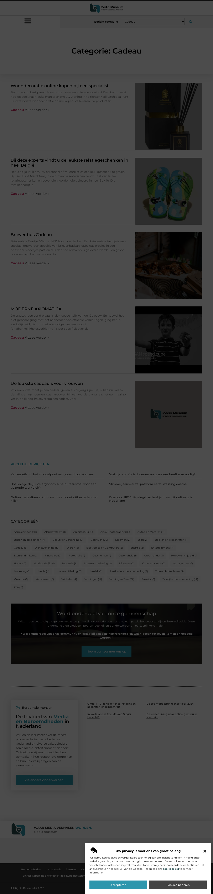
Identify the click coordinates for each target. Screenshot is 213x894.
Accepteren (118, 888)
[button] (205, 855)
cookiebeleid (171, 872)
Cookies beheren (178, 888)
